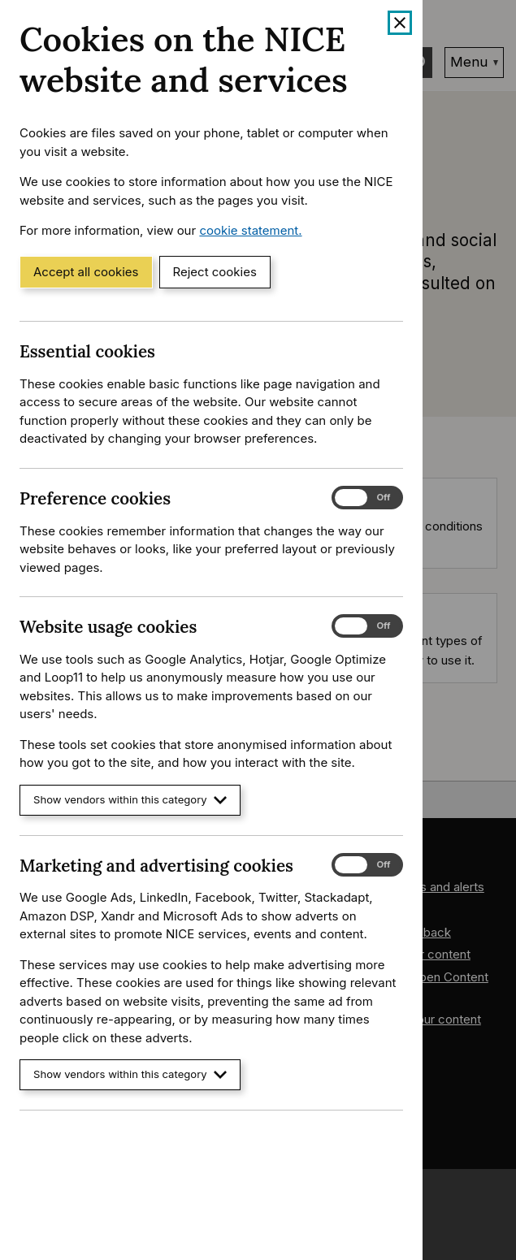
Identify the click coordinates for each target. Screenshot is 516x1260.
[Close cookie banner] (400, 22)
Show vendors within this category (130, 800)
